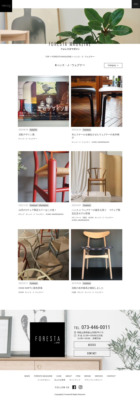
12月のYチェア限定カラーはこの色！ (38, 210)
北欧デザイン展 (27, 134)
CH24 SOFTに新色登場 (31, 288)
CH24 (91, 217)
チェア (22, 214)
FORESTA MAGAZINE (62, 56)
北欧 (74, 292)
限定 (85, 217)
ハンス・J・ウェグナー (28, 139)
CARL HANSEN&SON (101, 142)
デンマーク (77, 217)
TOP (47, 56)
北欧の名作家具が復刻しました (88, 288)
